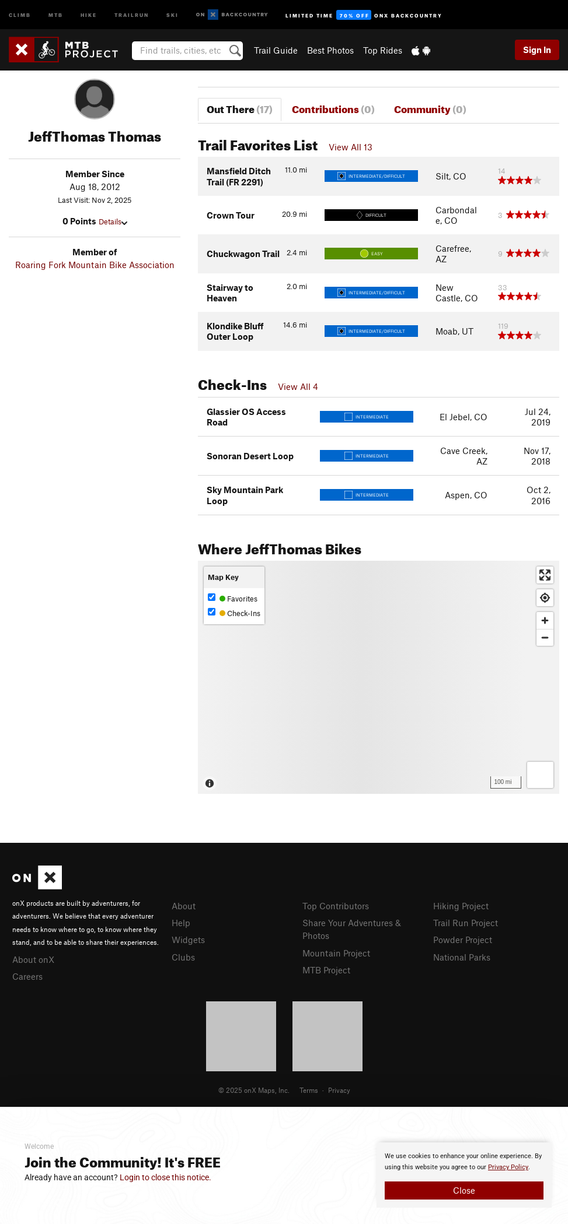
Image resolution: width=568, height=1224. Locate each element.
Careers (27, 976)
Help (181, 922)
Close (464, 1190)
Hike (89, 14)
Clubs (183, 957)
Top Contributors (335, 906)
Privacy (339, 1090)
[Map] (378, 677)
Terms (308, 1090)
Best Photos (330, 50)
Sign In (537, 49)
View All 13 (350, 147)
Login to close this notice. (165, 1177)
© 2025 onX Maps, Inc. (254, 1090)
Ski (172, 14)
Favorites (232, 598)
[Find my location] (544, 597)
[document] (464, 1175)
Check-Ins (234, 613)
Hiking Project (461, 906)
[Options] (540, 775)
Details (113, 221)
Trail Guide (276, 50)
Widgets (188, 939)
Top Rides (382, 50)
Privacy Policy (508, 1167)
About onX (33, 959)
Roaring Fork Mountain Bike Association (95, 264)
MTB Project (326, 970)
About (184, 906)
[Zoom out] (544, 637)
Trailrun (131, 14)
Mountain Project (336, 953)
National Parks (461, 957)
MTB (55, 14)
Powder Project (462, 939)
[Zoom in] (544, 620)
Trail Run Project (465, 922)
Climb (20, 14)
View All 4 (298, 386)
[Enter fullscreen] (544, 575)
